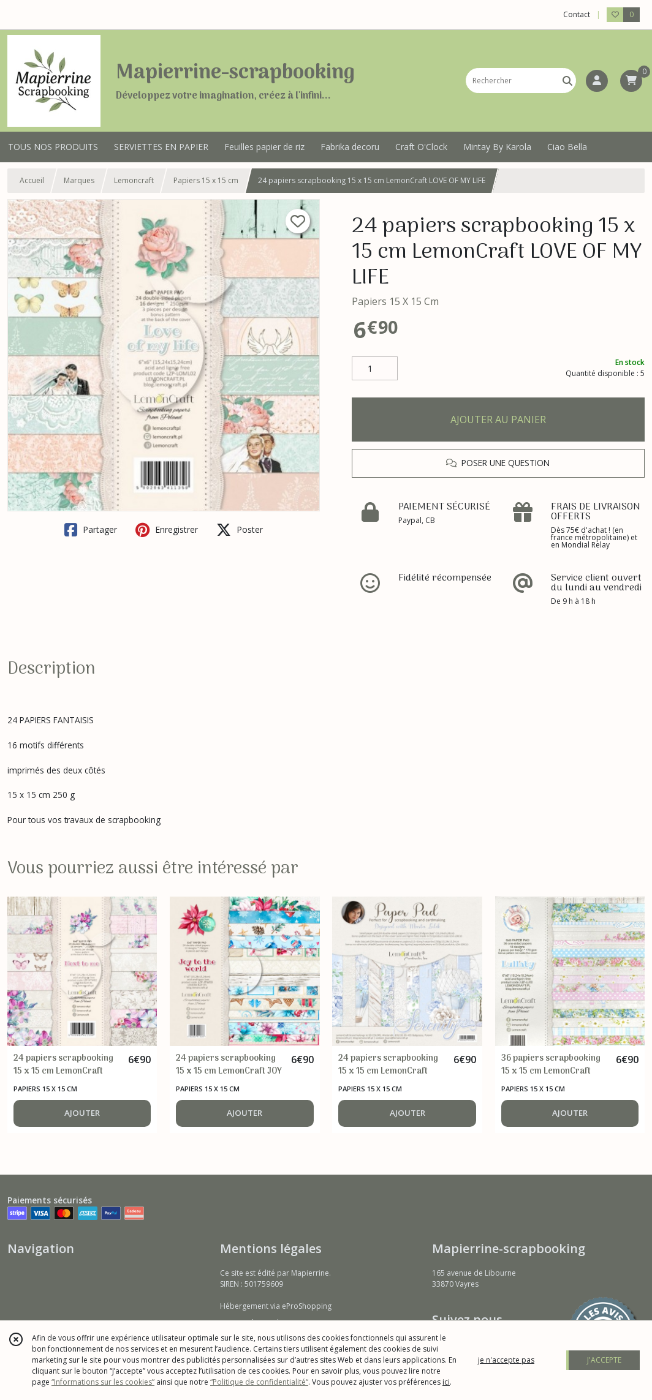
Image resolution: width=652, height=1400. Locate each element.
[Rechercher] (567, 80)
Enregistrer (166, 529)
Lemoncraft (134, 180)
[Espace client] (596, 80)
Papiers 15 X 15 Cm (395, 301)
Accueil (32, 180)
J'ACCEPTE (604, 1360)
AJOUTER (82, 1112)
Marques (79, 180)
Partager (90, 529)
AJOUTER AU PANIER (498, 419)
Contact (576, 14)
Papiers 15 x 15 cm (205, 180)
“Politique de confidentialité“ (259, 1382)
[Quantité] (375, 368)
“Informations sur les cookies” (102, 1382)
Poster (239, 529)
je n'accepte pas (506, 1360)
